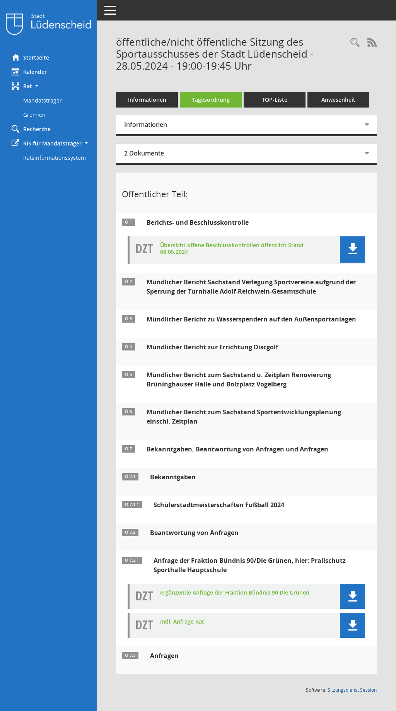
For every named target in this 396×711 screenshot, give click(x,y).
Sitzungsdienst (352, 690)
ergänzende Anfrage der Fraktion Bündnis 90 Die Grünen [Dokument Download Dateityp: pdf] (234, 593)
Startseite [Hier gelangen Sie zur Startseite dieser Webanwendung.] (30, 57)
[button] (48, 86)
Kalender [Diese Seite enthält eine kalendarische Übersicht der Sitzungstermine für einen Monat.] (29, 71)
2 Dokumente (144, 153)
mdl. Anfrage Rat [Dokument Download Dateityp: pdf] (182, 622)
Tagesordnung (211, 99)
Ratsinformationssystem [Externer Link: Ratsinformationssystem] (54, 157)
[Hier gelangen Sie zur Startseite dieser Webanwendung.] (48, 24)
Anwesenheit (338, 99)
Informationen (147, 99)
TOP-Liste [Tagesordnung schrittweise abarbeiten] (274, 99)
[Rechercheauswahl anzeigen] (355, 42)
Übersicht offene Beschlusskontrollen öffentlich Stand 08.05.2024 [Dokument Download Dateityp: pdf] (232, 248)
